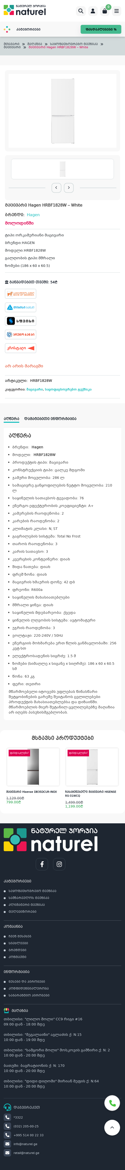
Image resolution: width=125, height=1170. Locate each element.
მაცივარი (12, 47)
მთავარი (11, 44)
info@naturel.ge (20, 1144)
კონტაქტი (17, 957)
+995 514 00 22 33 (24, 1135)
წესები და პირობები (27, 982)
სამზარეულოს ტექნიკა (29, 898)
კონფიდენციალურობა (29, 989)
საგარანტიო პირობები (29, 995)
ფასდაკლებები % (101, 30)
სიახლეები (18, 943)
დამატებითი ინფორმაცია (50, 419)
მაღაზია (34, 44)
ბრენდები (17, 950)
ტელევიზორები (22, 912)
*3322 (13, 1118)
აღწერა (11, 419)
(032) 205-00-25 (21, 1126)
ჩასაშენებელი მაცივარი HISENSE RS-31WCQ (90, 794)
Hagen (33, 215)
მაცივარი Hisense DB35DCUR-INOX (31, 792)
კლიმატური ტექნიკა (27, 905)
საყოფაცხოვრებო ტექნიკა (74, 44)
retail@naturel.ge (21, 1153)
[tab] (14, 417)
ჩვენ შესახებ (20, 936)
